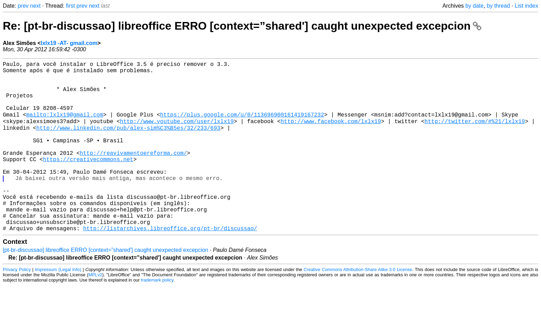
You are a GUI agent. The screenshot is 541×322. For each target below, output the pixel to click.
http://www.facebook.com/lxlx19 (331, 134)
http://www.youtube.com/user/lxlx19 (177, 134)
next (35, 6)
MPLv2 (95, 311)
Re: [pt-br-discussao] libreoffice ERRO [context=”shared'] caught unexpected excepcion (242, 26)
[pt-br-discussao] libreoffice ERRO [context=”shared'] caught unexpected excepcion (105, 287)
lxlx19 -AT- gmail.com (69, 43)
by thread (498, 6)
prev (23, 6)
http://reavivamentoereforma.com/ (133, 173)
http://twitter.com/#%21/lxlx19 (475, 134)
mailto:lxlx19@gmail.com (64, 126)
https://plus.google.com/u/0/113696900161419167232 (242, 126)
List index (526, 6)
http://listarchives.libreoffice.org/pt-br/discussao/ (170, 265)
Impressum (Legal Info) (58, 306)
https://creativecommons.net (88, 180)
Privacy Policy (17, 306)
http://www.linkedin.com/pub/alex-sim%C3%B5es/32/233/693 (128, 142)
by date (474, 6)
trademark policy (157, 316)
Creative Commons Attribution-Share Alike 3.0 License (358, 306)
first (70, 6)
